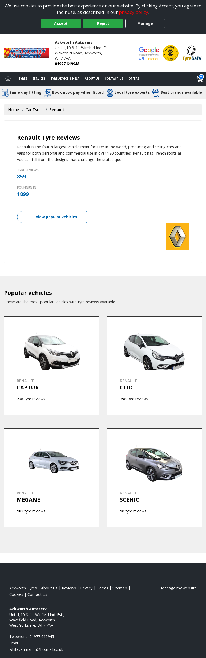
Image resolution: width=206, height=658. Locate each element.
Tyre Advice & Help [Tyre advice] (65, 78)
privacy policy (133, 12)
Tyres (23, 78)
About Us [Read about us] (49, 587)
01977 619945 (67, 63)
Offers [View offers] (133, 78)
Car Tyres (34, 109)
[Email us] (36, 649)
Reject (103, 23)
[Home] (8, 79)
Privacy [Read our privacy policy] (86, 587)
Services (39, 78)
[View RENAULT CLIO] (154, 365)
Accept (61, 23)
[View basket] (200, 79)
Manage (145, 23)
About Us (92, 78)
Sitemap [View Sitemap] (119, 587)
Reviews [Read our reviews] (69, 587)
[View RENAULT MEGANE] (51, 477)
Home (13, 109)
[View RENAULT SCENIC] (154, 477)
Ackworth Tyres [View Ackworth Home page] (23, 587)
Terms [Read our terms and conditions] (102, 587)
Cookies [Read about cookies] (16, 594)
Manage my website (179, 587)
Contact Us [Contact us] (114, 78)
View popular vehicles (53, 216)
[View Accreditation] (171, 52)
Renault (56, 109)
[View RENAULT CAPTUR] (51, 365)
